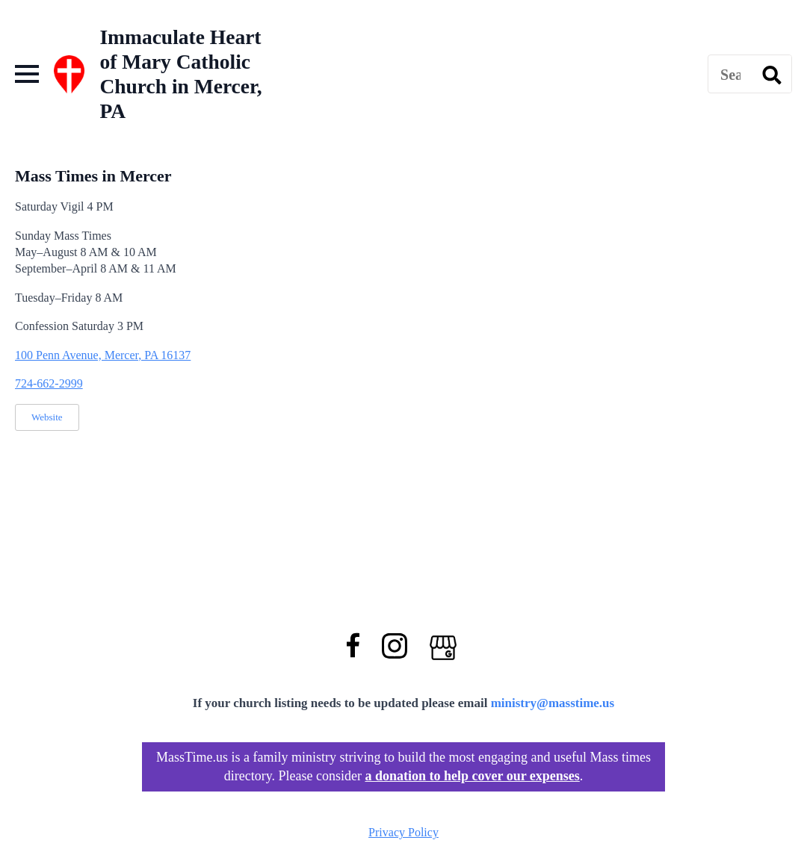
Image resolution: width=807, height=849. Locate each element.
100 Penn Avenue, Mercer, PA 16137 (103, 355)
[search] (771, 74)
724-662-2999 (49, 383)
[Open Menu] (27, 74)
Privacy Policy (403, 832)
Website (47, 417)
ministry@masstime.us (553, 703)
